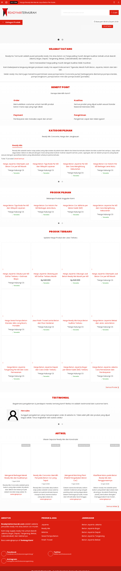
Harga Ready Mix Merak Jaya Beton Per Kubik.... (38, 2)
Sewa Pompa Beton (50, 536)
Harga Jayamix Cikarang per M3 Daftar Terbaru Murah (46, 275)
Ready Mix (25, 445)
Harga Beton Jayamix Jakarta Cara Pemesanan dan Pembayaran (105, 370)
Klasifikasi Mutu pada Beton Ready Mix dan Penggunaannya (105, 478)
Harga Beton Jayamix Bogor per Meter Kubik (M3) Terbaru (75, 368)
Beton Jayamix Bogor (91, 528)
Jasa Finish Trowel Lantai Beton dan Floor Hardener (45, 321)
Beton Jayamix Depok (91, 532)
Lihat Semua (19, 159)
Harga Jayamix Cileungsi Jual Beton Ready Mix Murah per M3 (75, 275)
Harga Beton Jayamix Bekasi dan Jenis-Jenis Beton (105, 321)
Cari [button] (114, 12)
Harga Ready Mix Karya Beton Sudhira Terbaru (75, 321)
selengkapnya (16, 494)
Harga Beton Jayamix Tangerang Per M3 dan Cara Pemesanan (16, 370)
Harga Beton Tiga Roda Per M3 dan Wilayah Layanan (46, 165)
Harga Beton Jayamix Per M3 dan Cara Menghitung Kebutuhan (75, 166)
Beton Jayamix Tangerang (93, 536)
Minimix (45, 532)
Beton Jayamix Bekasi (91, 540)
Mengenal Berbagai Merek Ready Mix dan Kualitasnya (16, 476)
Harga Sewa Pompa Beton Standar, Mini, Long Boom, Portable (16, 323)
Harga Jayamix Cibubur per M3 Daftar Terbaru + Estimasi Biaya (16, 276)
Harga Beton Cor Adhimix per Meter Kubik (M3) (75, 206)
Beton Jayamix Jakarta (91, 524)
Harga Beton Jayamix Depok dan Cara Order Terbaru (46, 368)
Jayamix (45, 524)
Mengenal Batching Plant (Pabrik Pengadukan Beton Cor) (75, 478)
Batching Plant (84, 445)
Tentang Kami (26, 540)
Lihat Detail (107, 26)
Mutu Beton (115, 445)
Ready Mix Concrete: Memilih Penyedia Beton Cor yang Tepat (45, 478)
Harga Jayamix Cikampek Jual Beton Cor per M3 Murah (16, 165)
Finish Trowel (47, 540)
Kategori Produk (11, 22)
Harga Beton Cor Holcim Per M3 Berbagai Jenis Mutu (105, 165)
